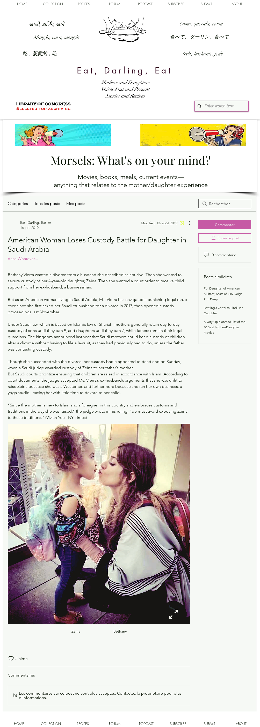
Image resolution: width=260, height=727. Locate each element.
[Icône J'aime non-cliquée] (11, 658)
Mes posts (75, 203)
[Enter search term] (220, 106)
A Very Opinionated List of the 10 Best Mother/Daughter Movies (224, 327)
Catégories (18, 203)
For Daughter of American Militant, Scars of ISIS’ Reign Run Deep (223, 293)
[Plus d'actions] (187, 223)
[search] (224, 203)
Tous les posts (47, 203)
